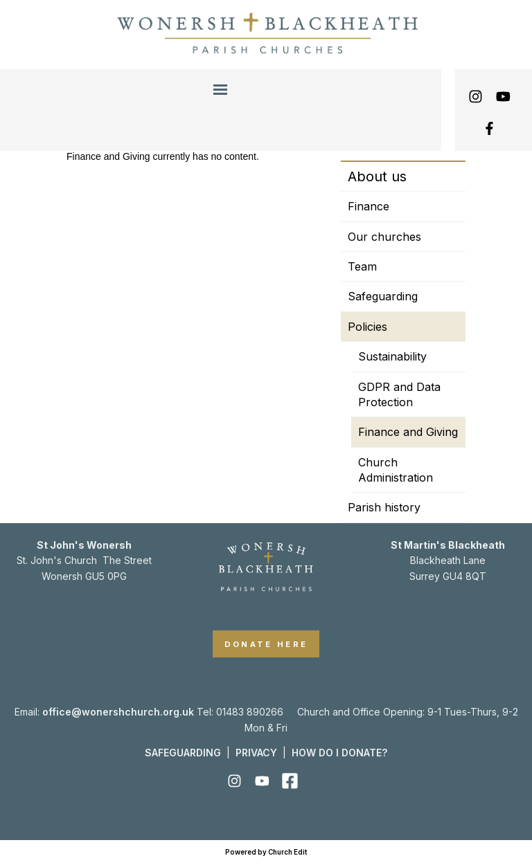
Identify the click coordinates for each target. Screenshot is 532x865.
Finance (368, 206)
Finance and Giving (408, 432)
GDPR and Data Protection (399, 394)
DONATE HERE (266, 644)
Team (362, 266)
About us (377, 176)
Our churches (384, 237)
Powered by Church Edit (266, 852)
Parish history (384, 507)
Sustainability (392, 356)
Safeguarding (383, 296)
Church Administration (395, 469)
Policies (367, 327)
